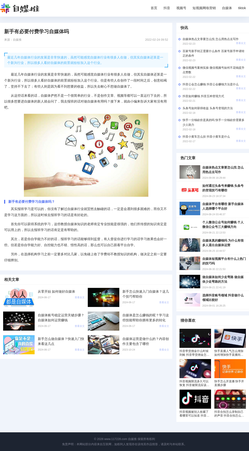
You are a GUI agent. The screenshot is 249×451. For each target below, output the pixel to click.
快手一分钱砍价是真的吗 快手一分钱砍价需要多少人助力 (213, 122)
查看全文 (241, 43)
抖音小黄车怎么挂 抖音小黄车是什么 (206, 136)
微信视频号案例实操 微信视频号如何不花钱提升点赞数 (213, 70)
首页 (154, 8)
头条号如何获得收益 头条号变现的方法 (208, 108)
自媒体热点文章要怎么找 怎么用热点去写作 (211, 39)
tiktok (242, 8)
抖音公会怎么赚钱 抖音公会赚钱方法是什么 (211, 84)
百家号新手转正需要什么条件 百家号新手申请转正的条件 (213, 53)
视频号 (181, 8)
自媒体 (227, 8)
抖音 (167, 8)
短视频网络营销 (204, 8)
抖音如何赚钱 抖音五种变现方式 (203, 96)
